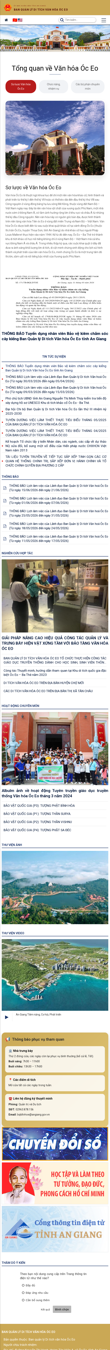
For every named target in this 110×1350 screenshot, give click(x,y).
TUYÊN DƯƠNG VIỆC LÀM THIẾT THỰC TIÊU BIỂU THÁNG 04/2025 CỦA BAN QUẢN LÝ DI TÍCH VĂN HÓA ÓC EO (55, 433)
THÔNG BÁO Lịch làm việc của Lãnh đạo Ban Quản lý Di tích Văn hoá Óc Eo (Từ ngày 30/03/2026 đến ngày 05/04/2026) (55, 379)
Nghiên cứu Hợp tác (17, 553)
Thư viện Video (13, 933)
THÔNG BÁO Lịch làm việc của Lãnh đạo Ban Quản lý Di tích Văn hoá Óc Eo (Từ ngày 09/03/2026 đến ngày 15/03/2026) (55, 390)
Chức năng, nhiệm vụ (53, 86)
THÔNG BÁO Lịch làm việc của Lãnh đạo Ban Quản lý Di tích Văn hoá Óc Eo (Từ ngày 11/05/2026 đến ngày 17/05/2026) (58, 539)
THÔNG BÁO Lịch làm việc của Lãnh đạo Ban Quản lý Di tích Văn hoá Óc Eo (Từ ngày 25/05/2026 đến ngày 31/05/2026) (58, 513)
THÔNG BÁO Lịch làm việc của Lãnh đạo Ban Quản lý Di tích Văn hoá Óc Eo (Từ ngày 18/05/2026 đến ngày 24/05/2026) (58, 526)
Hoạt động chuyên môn (20, 706)
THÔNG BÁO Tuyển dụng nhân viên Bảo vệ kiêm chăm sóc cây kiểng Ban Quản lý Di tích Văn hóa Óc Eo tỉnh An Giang (55, 368)
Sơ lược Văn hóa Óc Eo (20, 86)
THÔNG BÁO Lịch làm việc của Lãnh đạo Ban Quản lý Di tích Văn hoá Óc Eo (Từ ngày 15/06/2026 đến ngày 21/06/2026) (58, 488)
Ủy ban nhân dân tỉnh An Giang (30, 6)
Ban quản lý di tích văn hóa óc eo (41, 9)
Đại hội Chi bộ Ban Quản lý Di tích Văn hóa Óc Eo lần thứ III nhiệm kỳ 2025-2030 (55, 411)
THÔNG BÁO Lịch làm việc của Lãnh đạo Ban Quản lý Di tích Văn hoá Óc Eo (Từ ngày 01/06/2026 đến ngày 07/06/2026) (58, 501)
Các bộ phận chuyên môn (88, 86)
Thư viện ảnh (12, 845)
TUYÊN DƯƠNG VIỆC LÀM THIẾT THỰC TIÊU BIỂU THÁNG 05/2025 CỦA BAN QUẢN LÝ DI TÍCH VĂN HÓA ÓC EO (55, 422)
